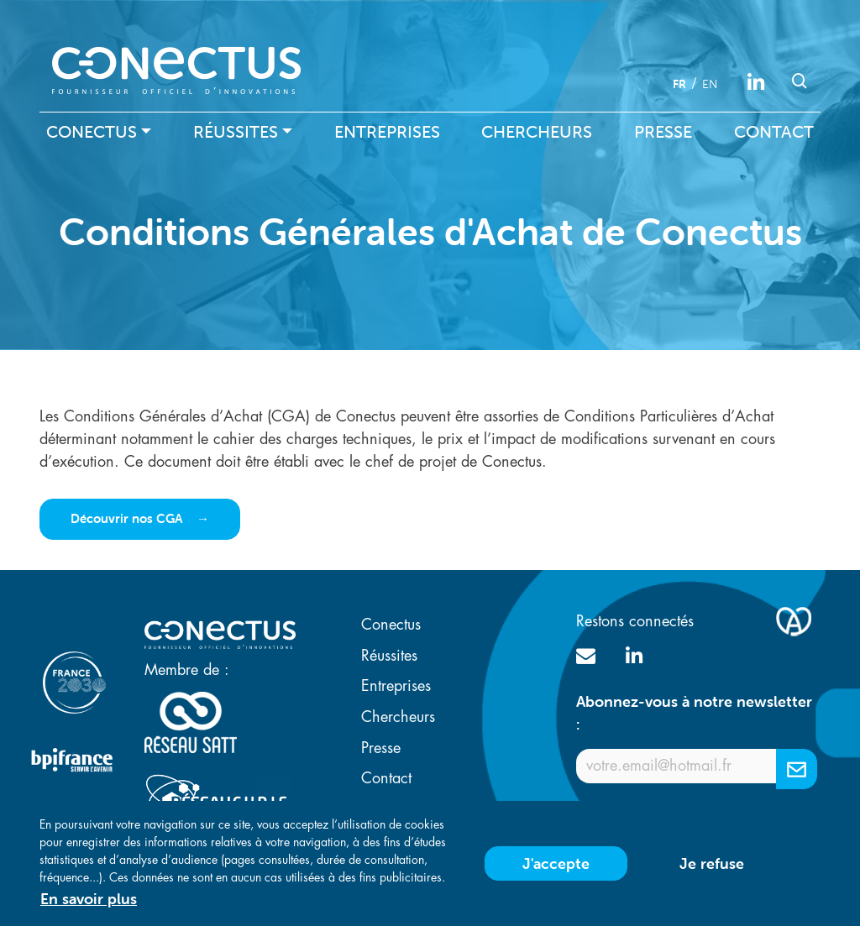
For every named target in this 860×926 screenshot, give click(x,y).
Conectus (91, 132)
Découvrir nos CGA (128, 518)
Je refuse (711, 870)
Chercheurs (536, 132)
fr (679, 84)
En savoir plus (88, 905)
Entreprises (387, 132)
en (709, 84)
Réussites (235, 132)
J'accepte (556, 870)
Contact (774, 132)
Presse (663, 132)
